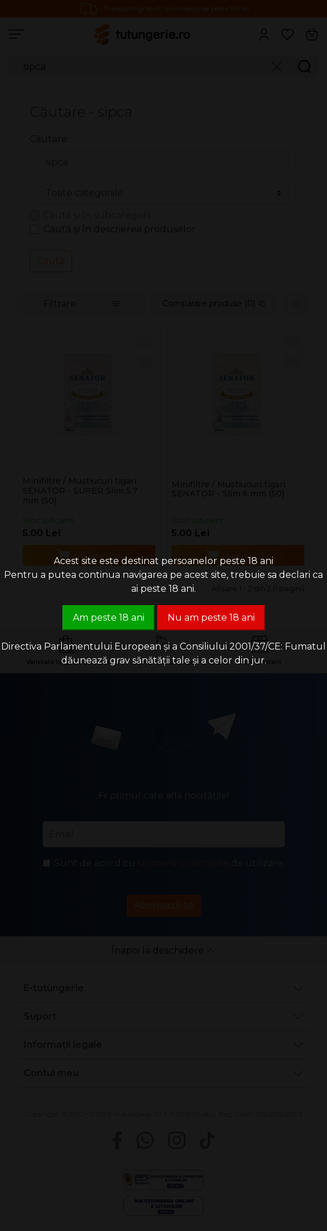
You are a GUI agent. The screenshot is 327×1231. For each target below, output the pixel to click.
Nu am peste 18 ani (211, 617)
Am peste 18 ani (108, 617)
